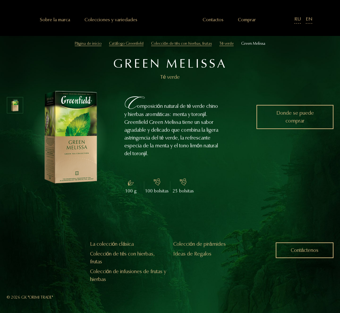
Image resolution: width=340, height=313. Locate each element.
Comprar (247, 20)
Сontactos (213, 20)
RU (297, 19)
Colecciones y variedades (111, 20)
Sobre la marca (55, 20)
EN (309, 19)
